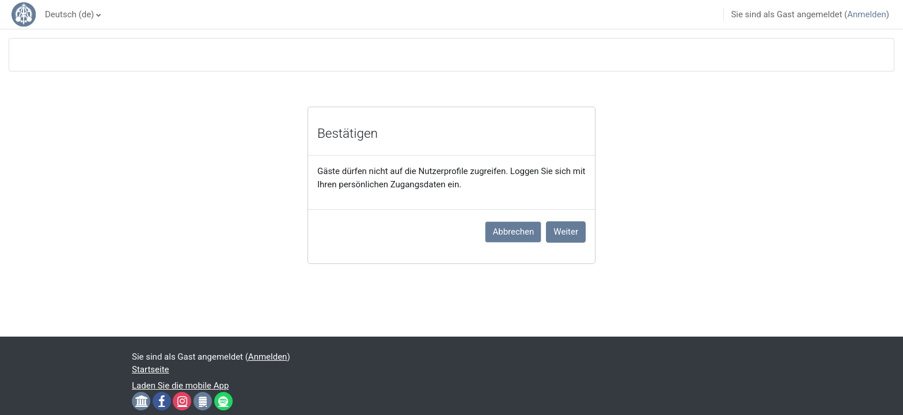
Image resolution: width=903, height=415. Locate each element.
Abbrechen (513, 232)
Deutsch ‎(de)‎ (69, 14)
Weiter (565, 232)
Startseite (150, 369)
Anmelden (866, 14)
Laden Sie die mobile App (180, 385)
